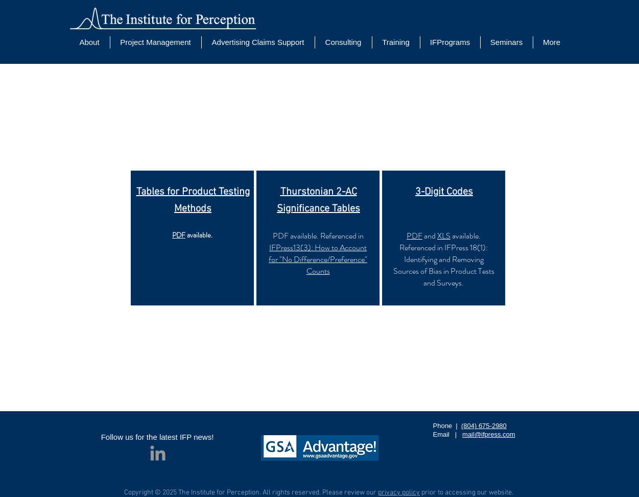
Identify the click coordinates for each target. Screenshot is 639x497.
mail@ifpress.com (488, 434)
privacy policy (399, 492)
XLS (444, 236)
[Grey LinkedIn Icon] (158, 453)
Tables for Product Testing (192, 192)
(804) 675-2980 (484, 426)
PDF (178, 235)
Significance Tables (318, 209)
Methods (192, 209)
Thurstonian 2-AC (318, 192)
